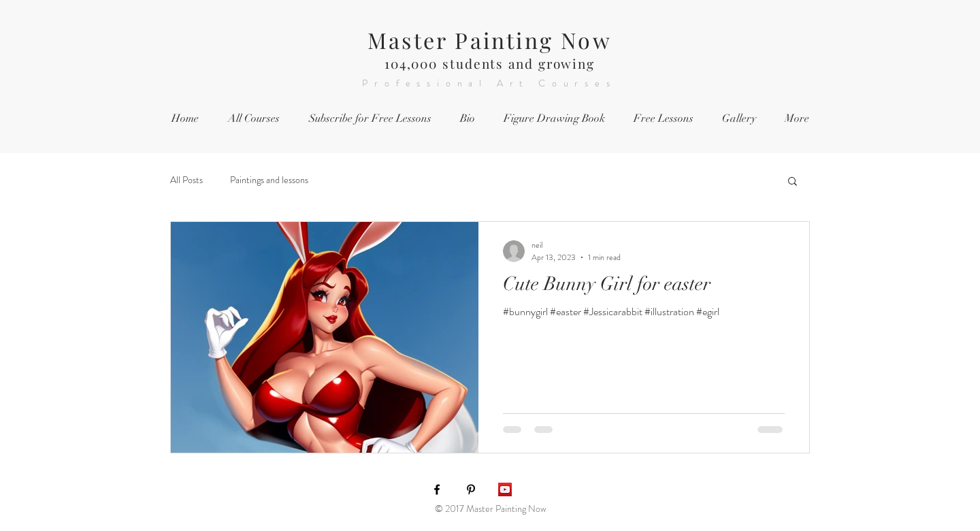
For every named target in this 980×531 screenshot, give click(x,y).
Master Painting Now (490, 39)
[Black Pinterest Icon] (471, 489)
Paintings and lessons (269, 180)
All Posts (186, 180)
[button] (792, 182)
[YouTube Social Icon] (505, 489)
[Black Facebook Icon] (437, 489)
